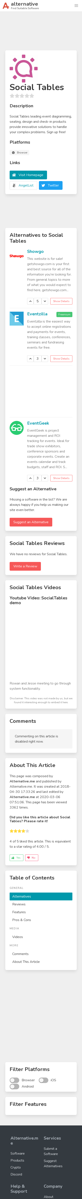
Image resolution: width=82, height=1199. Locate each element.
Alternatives (21, 896)
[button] (76, 5)
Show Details (61, 301)
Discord (16, 1174)
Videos (17, 937)
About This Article (26, 961)
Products (17, 1160)
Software (17, 1153)
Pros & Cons (21, 920)
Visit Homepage (31, 175)
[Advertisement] (41, 33)
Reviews (19, 904)
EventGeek (38, 423)
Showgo (35, 251)
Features (19, 912)
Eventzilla (37, 314)
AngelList (26, 185)
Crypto (15, 1167)
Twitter (53, 185)
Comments (20, 954)
